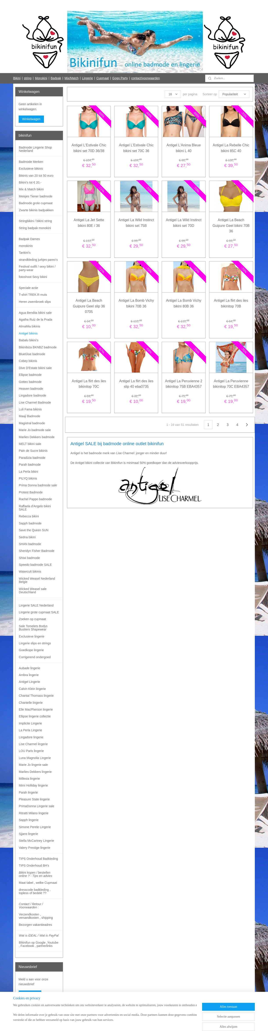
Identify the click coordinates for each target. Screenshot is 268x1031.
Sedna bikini (27, 537)
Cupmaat (102, 78)
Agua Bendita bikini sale (35, 312)
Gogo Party (120, 78)
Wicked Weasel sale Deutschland (33, 590)
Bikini (16, 78)
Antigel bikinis (28, 333)
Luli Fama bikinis (30, 409)
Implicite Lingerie (30, 723)
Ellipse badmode (30, 375)
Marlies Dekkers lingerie (35, 772)
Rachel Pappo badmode (35, 499)
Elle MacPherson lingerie (36, 709)
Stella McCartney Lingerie (36, 840)
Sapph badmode (30, 523)
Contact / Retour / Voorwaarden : (31, 905)
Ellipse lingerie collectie (35, 716)
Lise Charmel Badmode (35, 402)
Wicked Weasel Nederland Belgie (37, 580)
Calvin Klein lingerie (32, 689)
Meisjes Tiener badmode (36, 196)
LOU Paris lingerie (31, 751)
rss (125, 1023)
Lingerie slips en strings (35, 643)
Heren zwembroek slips (35, 301)
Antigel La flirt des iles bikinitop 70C (89, 384)
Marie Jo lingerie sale (33, 764)
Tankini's (25, 252)
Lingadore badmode (32, 395)
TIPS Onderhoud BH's (34, 865)
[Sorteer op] (234, 94)
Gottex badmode (30, 382)
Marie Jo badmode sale (35, 430)
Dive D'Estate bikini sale (35, 368)
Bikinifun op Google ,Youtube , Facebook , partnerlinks (38, 944)
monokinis (26, 246)
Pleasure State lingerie (34, 799)
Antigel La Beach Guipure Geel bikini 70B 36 (231, 225)
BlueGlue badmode (32, 354)
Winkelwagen (31, 119)
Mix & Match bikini (31, 189)
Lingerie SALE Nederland (36, 605)
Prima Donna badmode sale (38, 485)
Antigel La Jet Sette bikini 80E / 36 (89, 223)
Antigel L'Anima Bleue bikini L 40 (184, 148)
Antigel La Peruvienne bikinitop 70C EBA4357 (231, 384)
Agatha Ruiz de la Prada (35, 319)
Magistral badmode (32, 423)
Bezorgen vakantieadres (35, 924)
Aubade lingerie (29, 668)
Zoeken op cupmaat (32, 619)
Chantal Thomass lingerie (36, 695)
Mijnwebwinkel (174, 1023)
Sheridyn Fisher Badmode (36, 551)
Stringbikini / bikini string (35, 221)
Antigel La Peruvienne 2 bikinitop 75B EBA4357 (183, 384)
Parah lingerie (28, 792)
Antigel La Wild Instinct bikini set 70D (183, 223)
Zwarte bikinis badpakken (36, 210)
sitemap (117, 1023)
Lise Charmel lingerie (33, 744)
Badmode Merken (31, 162)
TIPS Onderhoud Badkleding (38, 858)
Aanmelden (30, 994)
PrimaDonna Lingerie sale (36, 806)
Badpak (56, 78)
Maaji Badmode (29, 416)
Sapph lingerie (29, 820)
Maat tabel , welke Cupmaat (38, 882)
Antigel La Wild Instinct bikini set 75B (136, 223)
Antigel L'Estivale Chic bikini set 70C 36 (136, 148)
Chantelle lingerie (31, 702)
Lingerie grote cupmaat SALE (39, 612)
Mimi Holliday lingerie (33, 785)
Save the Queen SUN (34, 530)
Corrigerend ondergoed (35, 657)
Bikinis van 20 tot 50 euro (36, 175)
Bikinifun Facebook (31, 1008)
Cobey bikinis (28, 361)
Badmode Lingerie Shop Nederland (35, 149)
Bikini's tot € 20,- (30, 182)
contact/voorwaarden (145, 78)
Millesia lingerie (29, 778)
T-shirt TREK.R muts (33, 294)
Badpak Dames (29, 239)
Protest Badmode (31, 492)
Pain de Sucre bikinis (33, 450)
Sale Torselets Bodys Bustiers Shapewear (33, 627)
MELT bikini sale (30, 444)
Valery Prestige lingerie (34, 847)
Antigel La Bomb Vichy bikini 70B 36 (136, 303)
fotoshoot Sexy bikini (33, 277)
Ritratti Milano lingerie (34, 813)
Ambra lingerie (29, 675)
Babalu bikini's (28, 340)
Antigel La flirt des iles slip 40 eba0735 (136, 384)
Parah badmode (30, 464)
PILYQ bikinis (28, 478)
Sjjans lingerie (28, 834)
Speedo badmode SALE (35, 564)
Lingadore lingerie (31, 737)
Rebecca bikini (29, 516)
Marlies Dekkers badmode (37, 437)
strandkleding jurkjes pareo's (38, 259)
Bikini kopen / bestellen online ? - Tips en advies (35, 874)
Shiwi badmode (29, 558)
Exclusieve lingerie (31, 636)
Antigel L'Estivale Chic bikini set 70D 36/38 (88, 148)
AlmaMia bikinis (29, 326)
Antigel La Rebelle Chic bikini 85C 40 (231, 148)
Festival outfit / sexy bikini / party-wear (37, 268)
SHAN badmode (30, 544)
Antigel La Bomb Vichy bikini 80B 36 (183, 303)
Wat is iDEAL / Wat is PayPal (39, 935)
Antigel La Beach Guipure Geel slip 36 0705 (89, 306)
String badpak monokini (35, 228)
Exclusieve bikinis (31, 168)
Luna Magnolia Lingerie (35, 758)
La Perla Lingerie (30, 730)
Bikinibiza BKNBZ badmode (38, 347)
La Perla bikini (28, 471)
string (27, 78)
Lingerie (87, 78)
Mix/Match (72, 78)
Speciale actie (28, 288)
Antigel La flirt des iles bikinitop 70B (231, 303)
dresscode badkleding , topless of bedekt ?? (35, 891)
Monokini (41, 78)
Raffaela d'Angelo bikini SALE (35, 507)
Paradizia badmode (32, 457)
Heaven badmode (31, 388)
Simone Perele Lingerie (35, 827)
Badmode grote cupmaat (36, 203)
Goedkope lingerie (31, 650)
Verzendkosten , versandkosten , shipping (36, 916)
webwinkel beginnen (140, 1023)
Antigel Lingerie (29, 682)
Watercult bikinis (30, 571)
